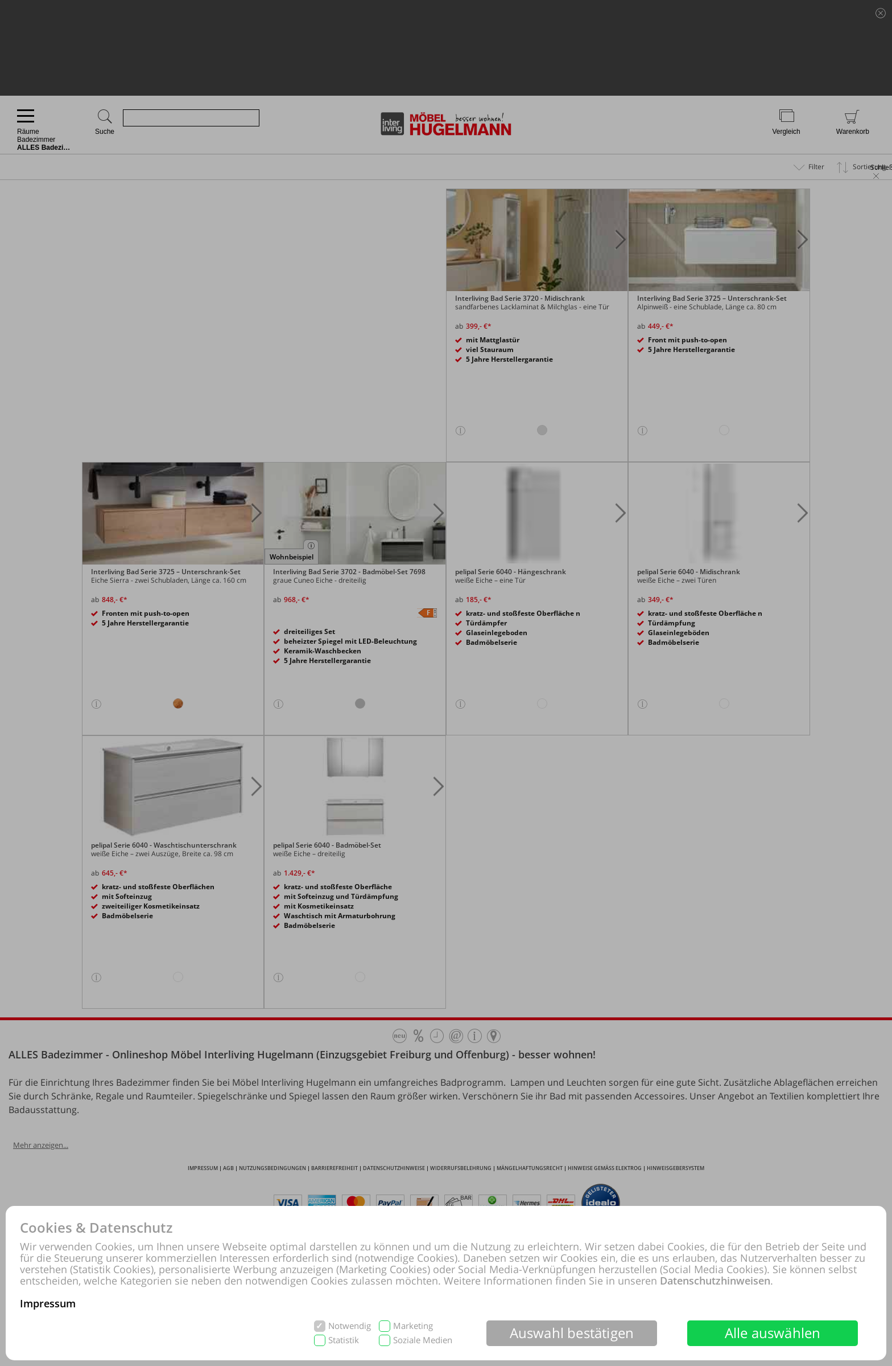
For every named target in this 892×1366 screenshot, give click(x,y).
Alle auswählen (773, 1332)
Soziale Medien (422, 1340)
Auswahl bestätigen (572, 1332)
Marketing (413, 1325)
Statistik (343, 1340)
